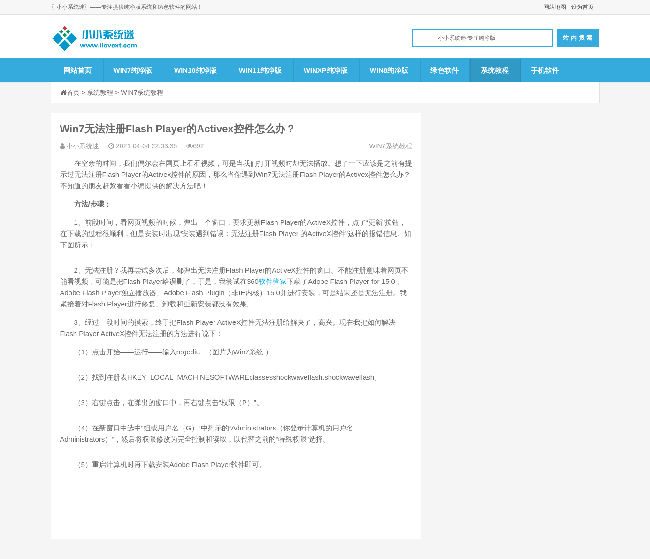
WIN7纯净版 (133, 70)
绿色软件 (444, 70)
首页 (73, 92)
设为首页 (582, 7)
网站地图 (554, 7)
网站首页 (77, 70)
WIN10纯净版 (195, 70)
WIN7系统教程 (142, 92)
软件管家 (273, 281)
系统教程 (495, 70)
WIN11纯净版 (260, 70)
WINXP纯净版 (326, 70)
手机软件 (545, 70)
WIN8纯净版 (389, 70)
